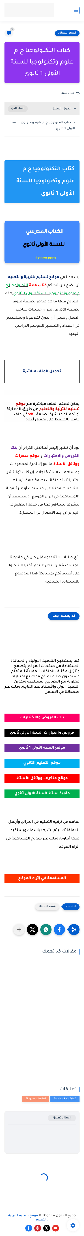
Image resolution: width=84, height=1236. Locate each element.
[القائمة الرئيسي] (76, 10)
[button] (59, 929)
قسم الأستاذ (67, 33)
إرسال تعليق (61, 1118)
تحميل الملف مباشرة (42, 372)
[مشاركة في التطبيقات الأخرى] (19, 929)
